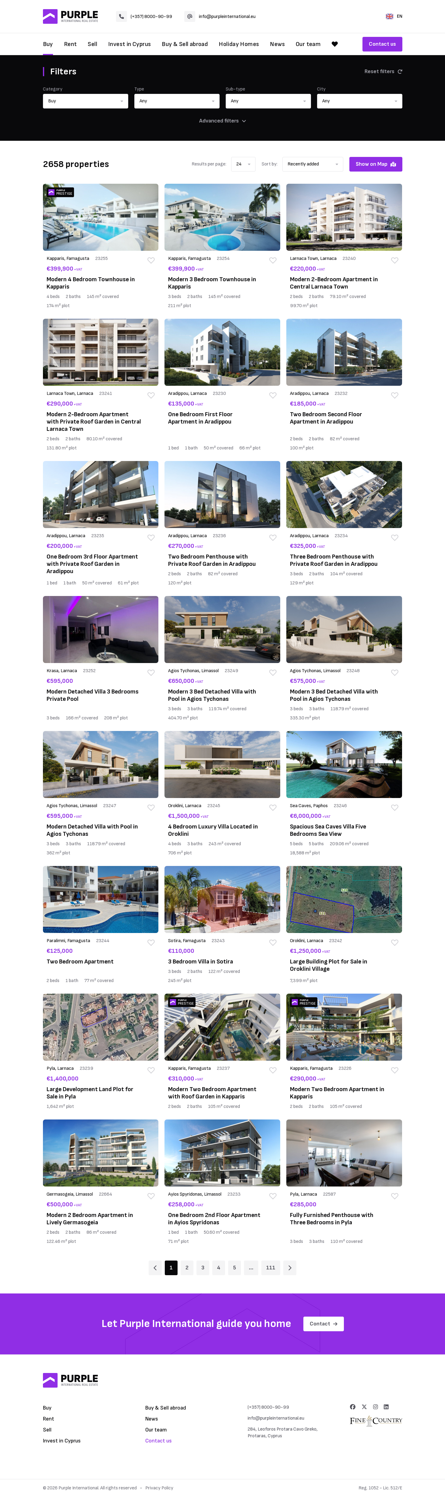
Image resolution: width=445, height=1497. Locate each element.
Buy (48, 44)
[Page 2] (289, 1268)
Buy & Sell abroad (185, 44)
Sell (92, 44)
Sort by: (269, 164)
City (321, 89)
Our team (308, 44)
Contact (323, 1324)
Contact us (382, 44)
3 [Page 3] (202, 1268)
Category (52, 89)
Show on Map (376, 164)
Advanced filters (222, 121)
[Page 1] (155, 1268)
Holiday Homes (239, 44)
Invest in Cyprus (129, 44)
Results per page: (209, 164)
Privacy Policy (159, 1488)
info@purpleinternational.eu (220, 16)
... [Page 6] (251, 1268)
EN (394, 16)
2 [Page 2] (187, 1268)
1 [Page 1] (171, 1268)
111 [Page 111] (270, 1268)
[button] (85, 101)
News (277, 44)
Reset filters (383, 71)
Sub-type (235, 89)
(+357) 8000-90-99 (144, 16)
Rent (70, 44)
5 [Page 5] (234, 1268)
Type (139, 89)
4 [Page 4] (218, 1268)
